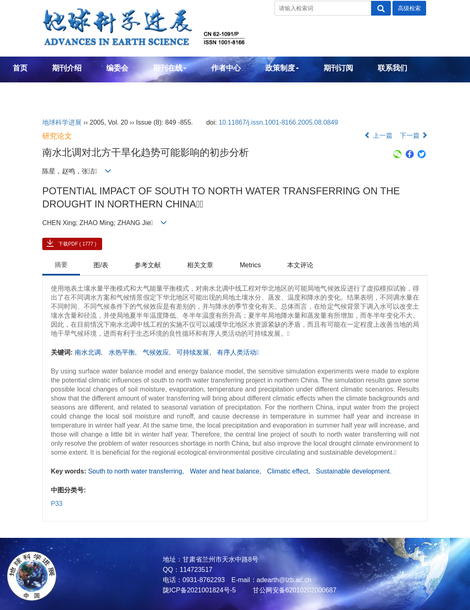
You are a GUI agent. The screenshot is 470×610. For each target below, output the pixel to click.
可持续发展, (194, 352)
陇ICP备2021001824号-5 (199, 590)
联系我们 (392, 68)
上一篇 (378, 135)
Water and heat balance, (226, 471)
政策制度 (282, 68)
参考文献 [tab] (148, 265)
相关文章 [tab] (200, 265)
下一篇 (414, 135)
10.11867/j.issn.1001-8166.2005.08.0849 (278, 122)
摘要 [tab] (61, 264)
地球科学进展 (62, 122)
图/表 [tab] (101, 265)
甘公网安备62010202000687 (293, 590)
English (26, 90)
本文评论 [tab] (300, 265)
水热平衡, (124, 352)
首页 (20, 68)
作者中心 (226, 68)
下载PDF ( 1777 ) (77, 244)
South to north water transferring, (137, 471)
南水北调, (90, 352)
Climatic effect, (289, 471)
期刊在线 (170, 68)
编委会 (117, 68)
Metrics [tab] (250, 265)
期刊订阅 (338, 68)
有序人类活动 (238, 352)
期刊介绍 (67, 68)
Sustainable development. (353, 471)
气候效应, (158, 352)
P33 (56, 503)
